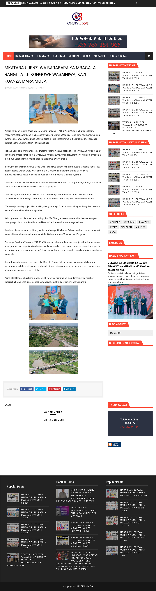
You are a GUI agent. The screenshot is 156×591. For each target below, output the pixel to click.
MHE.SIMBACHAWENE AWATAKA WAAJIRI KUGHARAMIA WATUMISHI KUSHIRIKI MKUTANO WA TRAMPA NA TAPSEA (75, 495)
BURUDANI (59, 56)
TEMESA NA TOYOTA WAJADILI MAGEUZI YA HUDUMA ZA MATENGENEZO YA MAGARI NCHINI (130, 127)
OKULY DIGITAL (118, 56)
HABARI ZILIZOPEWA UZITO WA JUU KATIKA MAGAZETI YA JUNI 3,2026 (137, 75)
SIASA (86, 56)
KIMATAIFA (43, 56)
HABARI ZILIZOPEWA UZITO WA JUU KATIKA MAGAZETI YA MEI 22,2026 (137, 189)
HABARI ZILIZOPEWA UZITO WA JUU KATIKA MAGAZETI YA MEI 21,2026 (137, 165)
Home (8, 56)
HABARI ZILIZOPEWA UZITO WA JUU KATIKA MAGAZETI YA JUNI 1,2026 (137, 88)
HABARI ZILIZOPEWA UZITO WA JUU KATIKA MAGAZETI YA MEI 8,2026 (137, 152)
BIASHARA (115, 222)
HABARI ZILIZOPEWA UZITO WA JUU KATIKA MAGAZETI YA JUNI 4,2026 (137, 112)
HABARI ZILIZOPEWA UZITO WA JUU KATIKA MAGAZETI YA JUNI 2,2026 (137, 100)
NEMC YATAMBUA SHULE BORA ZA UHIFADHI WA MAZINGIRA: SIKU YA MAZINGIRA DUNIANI (73, 3)
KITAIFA (113, 227)
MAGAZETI (100, 56)
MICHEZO (74, 56)
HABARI (42, 88)
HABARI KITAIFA (24, 56)
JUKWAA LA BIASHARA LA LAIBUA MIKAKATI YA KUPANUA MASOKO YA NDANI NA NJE (129, 266)
